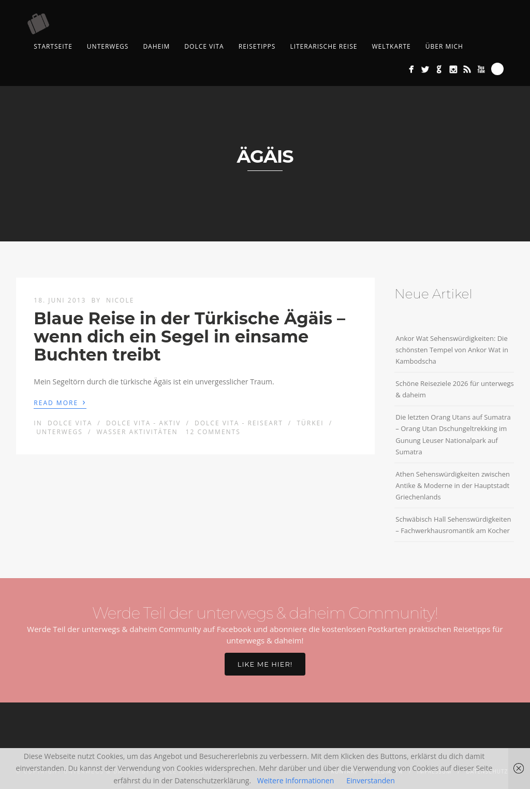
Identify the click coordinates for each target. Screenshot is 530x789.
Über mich (444, 46)
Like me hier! (265, 664)
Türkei (310, 423)
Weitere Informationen (295, 780)
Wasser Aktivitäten (137, 431)
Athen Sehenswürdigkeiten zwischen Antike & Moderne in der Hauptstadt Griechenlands (452, 485)
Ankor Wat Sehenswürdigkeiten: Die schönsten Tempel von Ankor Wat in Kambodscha (451, 350)
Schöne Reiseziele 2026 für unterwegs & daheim (454, 389)
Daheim (156, 46)
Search (497, 69)
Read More (60, 402)
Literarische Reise (323, 46)
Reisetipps (257, 46)
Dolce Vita (204, 46)
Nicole (120, 300)
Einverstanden (370, 780)
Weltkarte (391, 46)
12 (213, 431)
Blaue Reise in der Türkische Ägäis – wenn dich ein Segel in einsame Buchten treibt (189, 336)
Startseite (53, 46)
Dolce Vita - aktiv (143, 423)
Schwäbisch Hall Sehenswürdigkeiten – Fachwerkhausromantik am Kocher (453, 524)
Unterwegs (108, 46)
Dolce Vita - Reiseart (239, 423)
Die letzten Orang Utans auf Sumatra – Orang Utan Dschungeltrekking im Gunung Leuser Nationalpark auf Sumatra (452, 434)
